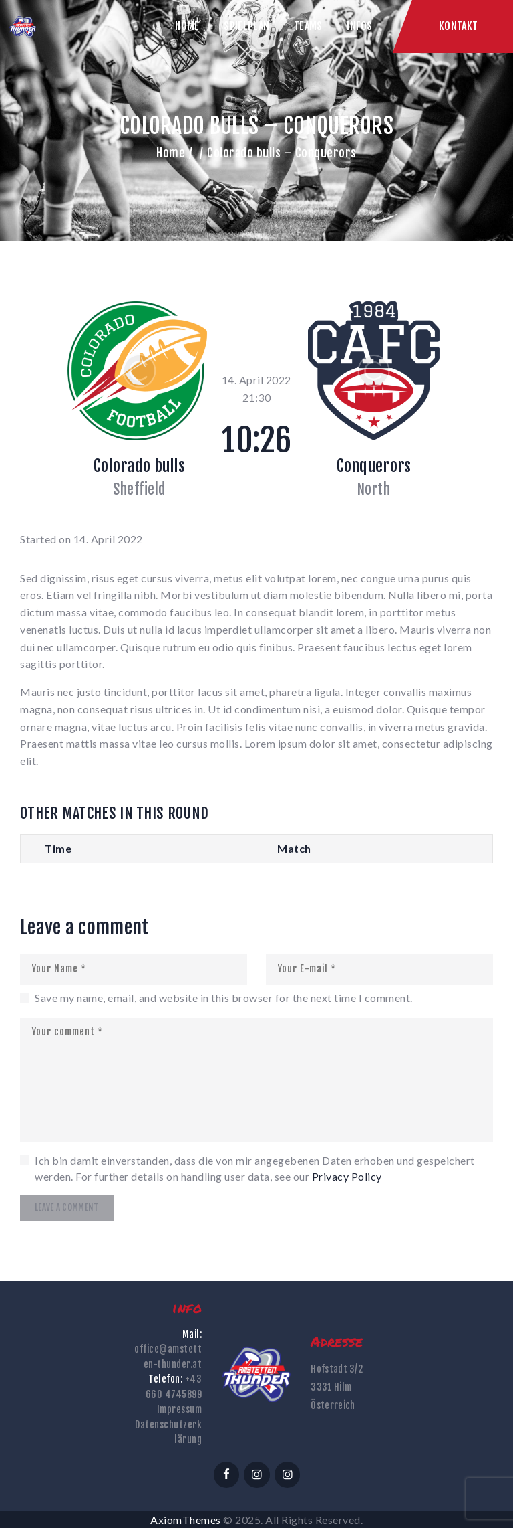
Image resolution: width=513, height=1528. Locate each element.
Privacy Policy (347, 1176)
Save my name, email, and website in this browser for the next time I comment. (224, 997)
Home (170, 152)
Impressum (179, 1409)
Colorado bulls (139, 466)
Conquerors (374, 466)
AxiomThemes (185, 1519)
